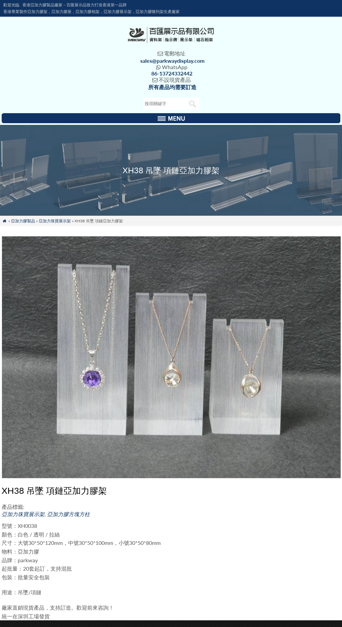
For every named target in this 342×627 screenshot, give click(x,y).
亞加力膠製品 (23, 220)
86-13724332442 (171, 73)
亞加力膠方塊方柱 (68, 514)
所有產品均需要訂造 (172, 87)
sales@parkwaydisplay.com (172, 60)
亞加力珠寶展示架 (55, 220)
